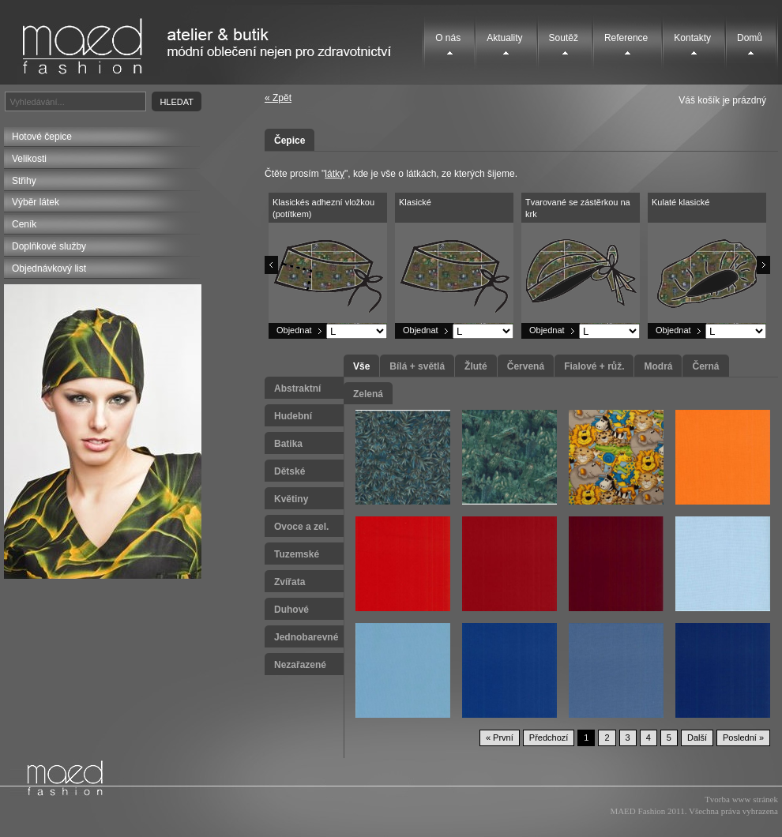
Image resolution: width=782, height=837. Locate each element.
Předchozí (549, 737)
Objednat (294, 330)
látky (334, 173)
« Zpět (278, 97)
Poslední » (743, 737)
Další (697, 737)
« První (499, 737)
